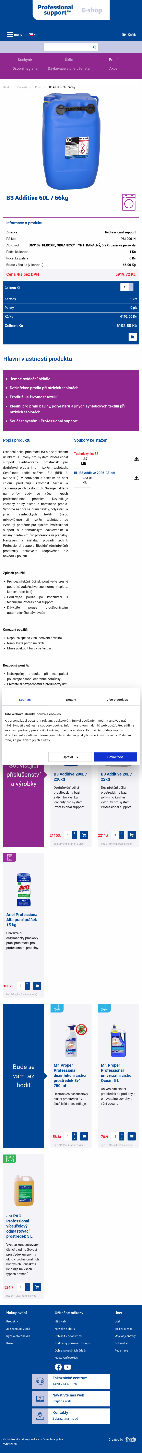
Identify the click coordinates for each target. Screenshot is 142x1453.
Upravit (70, 757)
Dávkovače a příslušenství (69, 68)
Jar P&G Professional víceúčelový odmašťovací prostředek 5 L (19, 1226)
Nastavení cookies (66, 1357)
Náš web (60, 1321)
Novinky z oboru (65, 1328)
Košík (132, 35)
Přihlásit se (121, 1343)
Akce (113, 68)
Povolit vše (115, 757)
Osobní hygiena (25, 68)
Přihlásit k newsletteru (69, 1336)
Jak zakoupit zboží (18, 1328)
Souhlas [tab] (25, 699)
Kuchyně (25, 60)
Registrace (121, 1350)
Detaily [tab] (71, 699)
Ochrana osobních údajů (70, 1350)
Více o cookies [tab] (117, 699)
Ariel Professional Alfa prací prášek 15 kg (22, 919)
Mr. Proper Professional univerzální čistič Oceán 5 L (116, 1073)
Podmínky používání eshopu (72, 1343)
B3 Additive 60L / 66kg (62, 87)
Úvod (6, 87)
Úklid (69, 60)
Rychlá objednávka (18, 1336)
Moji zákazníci (123, 1328)
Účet (117, 1321)
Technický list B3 (86, 454)
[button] (71, 141)
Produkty (22, 87)
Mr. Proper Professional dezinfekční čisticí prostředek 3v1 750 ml (70, 1075)
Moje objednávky (125, 1336)
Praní (113, 60)
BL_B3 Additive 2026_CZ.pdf (94, 473)
